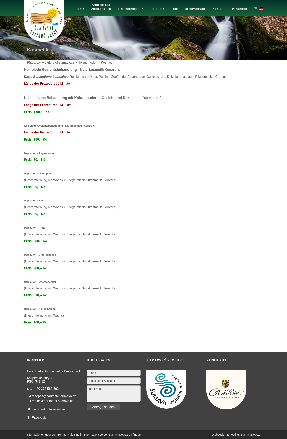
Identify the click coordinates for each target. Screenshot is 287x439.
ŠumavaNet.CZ (250, 434)
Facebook (39, 417)
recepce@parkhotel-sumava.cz (54, 396)
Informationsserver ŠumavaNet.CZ (106, 434)
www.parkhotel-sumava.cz (55, 62)
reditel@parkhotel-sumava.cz (52, 401)
